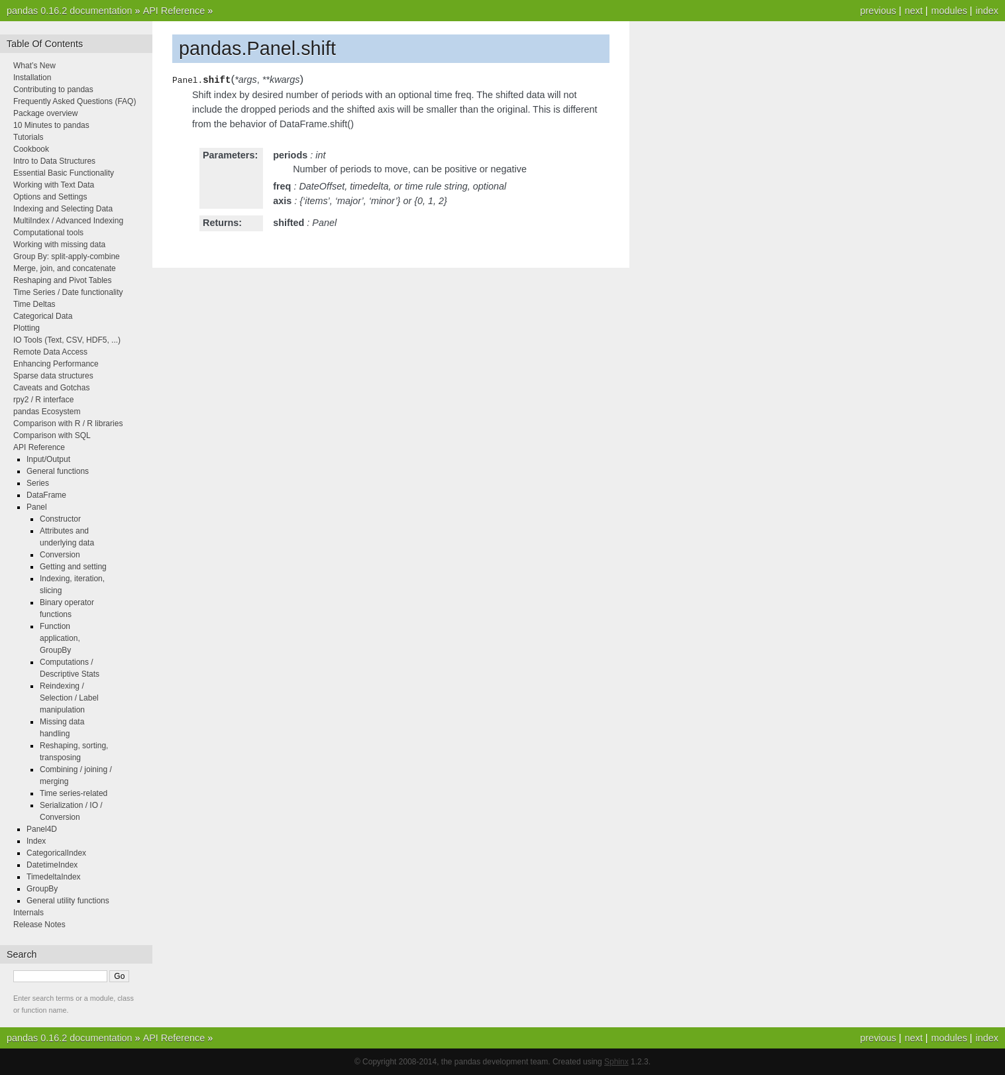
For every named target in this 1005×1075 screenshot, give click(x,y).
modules (949, 10)
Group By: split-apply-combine (66, 256)
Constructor (60, 519)
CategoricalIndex (56, 853)
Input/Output (48, 459)
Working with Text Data (53, 185)
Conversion (60, 554)
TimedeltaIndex (53, 876)
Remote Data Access (50, 352)
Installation (32, 77)
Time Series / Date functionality (68, 292)
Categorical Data (42, 316)
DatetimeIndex (52, 865)
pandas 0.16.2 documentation (69, 10)
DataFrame (46, 495)
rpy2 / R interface (43, 399)
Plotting (26, 328)
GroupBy (42, 888)
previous (878, 10)
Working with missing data (59, 244)
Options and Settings (50, 196)
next (913, 10)
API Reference (174, 10)
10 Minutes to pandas (51, 125)
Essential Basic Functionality (63, 173)
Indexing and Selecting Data (63, 208)
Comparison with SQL (52, 435)
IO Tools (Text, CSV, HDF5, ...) (67, 340)
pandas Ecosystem (46, 411)
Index (36, 841)
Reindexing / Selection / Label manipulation (69, 697)
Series (37, 483)
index (987, 10)
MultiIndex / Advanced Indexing (68, 220)
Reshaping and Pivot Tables (62, 280)
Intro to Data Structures (54, 161)
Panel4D (41, 829)
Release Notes (39, 924)
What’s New (34, 65)
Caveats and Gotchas (51, 387)
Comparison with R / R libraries (68, 423)
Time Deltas (34, 304)
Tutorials (28, 137)
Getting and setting (73, 566)
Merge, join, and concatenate (64, 268)
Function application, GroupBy (60, 638)
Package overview (45, 113)
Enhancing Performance (56, 363)
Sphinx (616, 1061)
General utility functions (67, 900)
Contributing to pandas (53, 89)
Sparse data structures (53, 375)
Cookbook (31, 149)
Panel (36, 507)
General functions (57, 471)
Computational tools (48, 232)
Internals (28, 912)
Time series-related (73, 793)
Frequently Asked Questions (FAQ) (74, 101)
